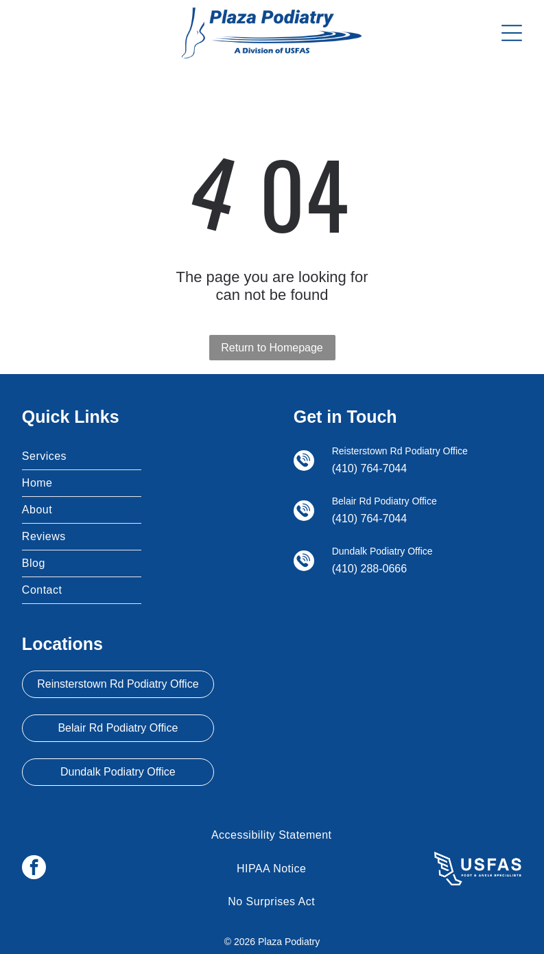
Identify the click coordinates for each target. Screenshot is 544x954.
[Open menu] (511, 33)
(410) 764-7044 (369, 468)
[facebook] (34, 869)
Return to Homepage (272, 347)
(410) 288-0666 (369, 568)
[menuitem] (81, 456)
